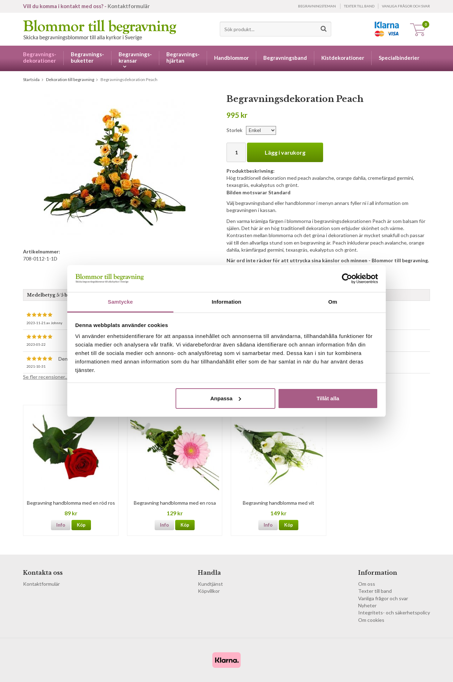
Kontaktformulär (129, 6)
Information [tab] (226, 302)
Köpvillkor (209, 591)
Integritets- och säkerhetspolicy (394, 612)
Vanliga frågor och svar (406, 6)
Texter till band (359, 6)
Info (60, 525)
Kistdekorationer (342, 58)
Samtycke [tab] (120, 302)
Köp (81, 525)
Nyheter (367, 605)
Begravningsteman (317, 6)
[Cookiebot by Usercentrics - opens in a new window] (347, 278)
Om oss (366, 584)
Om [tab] (332, 302)
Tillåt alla (327, 398)
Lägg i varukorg (285, 152)
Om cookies (371, 620)
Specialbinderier (399, 58)
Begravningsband (285, 58)
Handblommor (231, 58)
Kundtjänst (210, 584)
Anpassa (225, 398)
